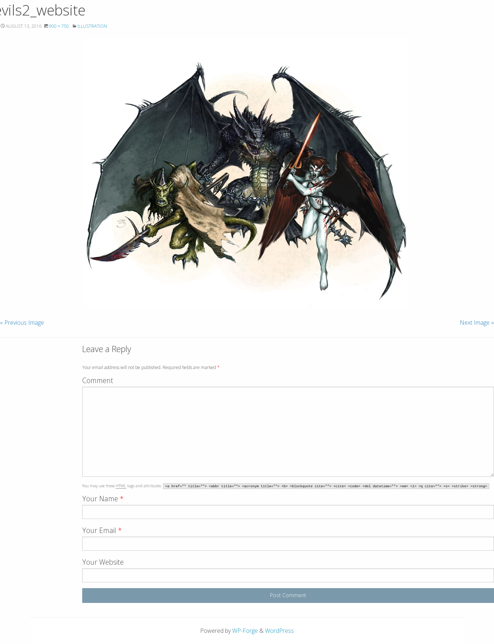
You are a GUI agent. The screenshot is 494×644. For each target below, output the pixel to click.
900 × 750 (59, 26)
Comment (97, 380)
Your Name (103, 498)
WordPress (279, 631)
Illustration (92, 26)
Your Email (102, 530)
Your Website (103, 562)
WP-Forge (245, 631)
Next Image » (477, 323)
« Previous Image (22, 323)
